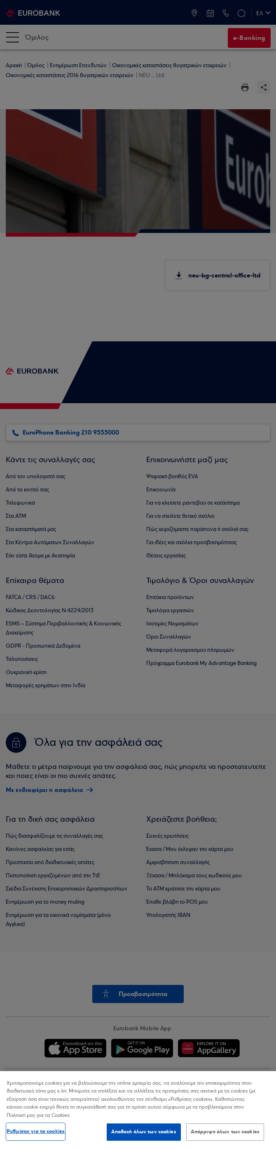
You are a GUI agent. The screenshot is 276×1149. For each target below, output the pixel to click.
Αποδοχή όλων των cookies (143, 1131)
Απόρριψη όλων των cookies (225, 1131)
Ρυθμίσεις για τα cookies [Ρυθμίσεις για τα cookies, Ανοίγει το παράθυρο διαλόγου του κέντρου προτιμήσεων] (36, 1131)
